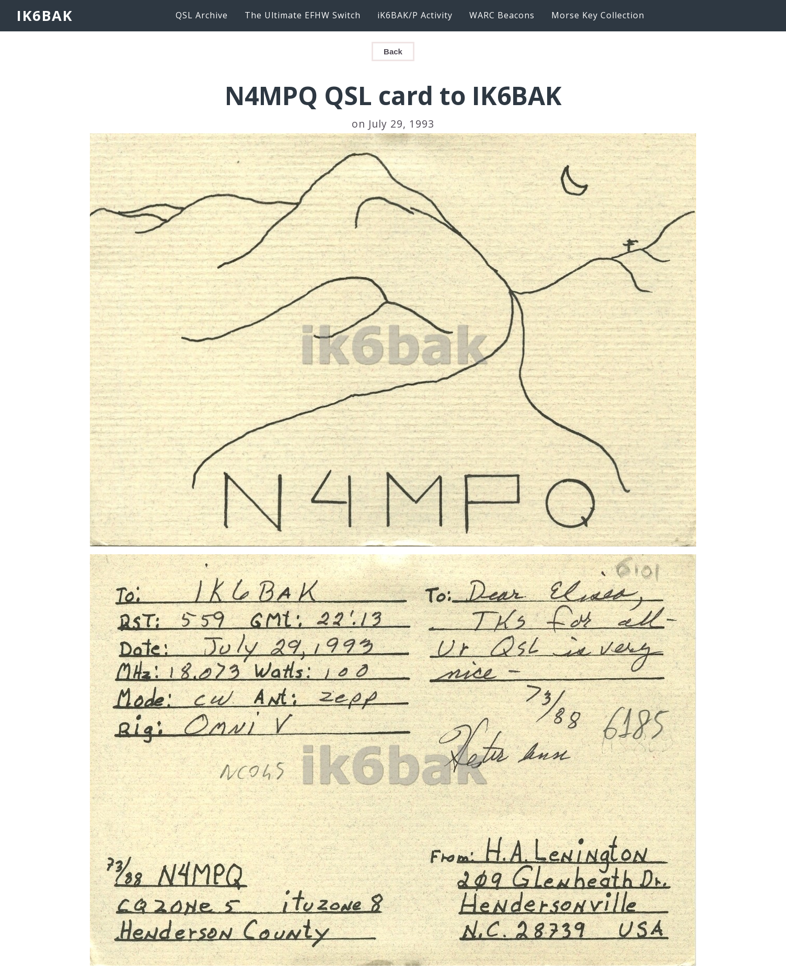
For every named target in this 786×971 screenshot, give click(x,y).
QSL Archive (202, 15)
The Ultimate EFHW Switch (303, 15)
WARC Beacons (502, 15)
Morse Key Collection (597, 15)
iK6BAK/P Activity (415, 15)
